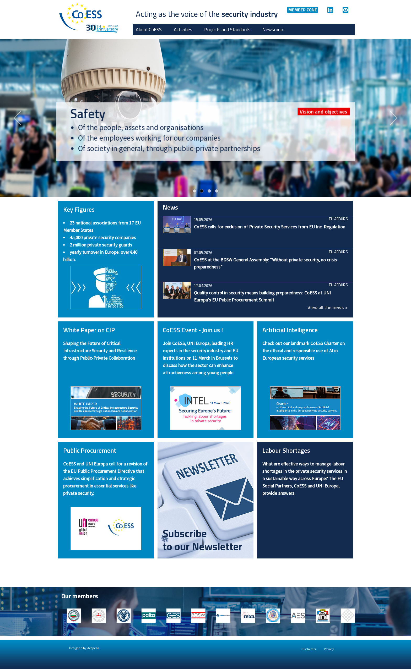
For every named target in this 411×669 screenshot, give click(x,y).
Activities (183, 29)
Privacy (329, 649)
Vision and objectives (323, 111)
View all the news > (327, 307)
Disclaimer (308, 649)
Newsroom (273, 29)
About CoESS (149, 29)
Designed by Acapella (84, 647)
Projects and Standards (227, 29)
